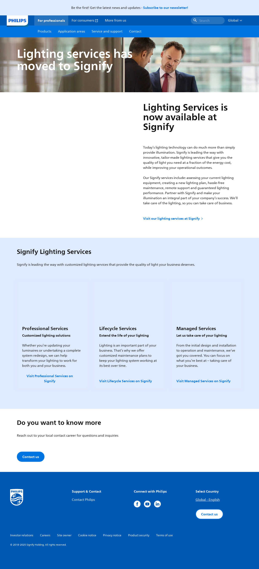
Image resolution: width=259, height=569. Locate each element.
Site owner (64, 535)
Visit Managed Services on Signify (203, 380)
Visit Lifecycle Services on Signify (125, 380)
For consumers (85, 20)
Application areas (71, 31)
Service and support (107, 31)
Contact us (209, 514)
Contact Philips (83, 500)
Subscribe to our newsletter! (165, 8)
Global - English (208, 500)
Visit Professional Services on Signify (50, 378)
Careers (45, 535)
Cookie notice (87, 535)
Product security (138, 535)
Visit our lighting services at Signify (173, 218)
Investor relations (21, 535)
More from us (115, 20)
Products (44, 31)
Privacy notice (112, 535)
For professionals (51, 20)
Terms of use (164, 535)
